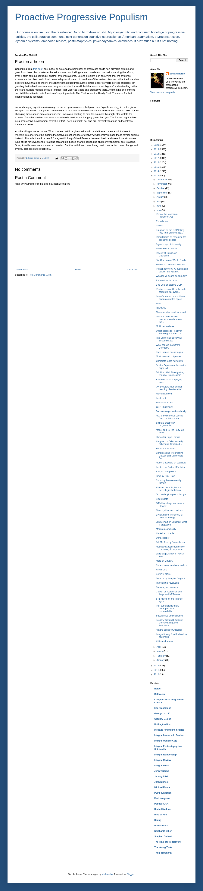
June (159, 206)
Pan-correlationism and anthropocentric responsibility (167, 608)
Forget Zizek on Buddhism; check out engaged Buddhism (169, 623)
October (161, 188)
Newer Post (22, 269)
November (162, 184)
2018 (157, 153)
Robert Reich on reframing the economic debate (171, 238)
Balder (157, 688)
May (159, 210)
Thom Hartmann (163, 853)
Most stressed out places (168, 356)
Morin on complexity (166, 529)
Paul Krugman (162, 798)
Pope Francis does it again (169, 352)
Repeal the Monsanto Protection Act (166, 215)
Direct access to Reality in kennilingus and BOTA (169, 332)
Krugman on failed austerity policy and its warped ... (169, 442)
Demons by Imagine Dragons (170, 578)
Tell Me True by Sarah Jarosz (170, 542)
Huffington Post (162, 724)
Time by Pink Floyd (165, 476)
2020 (157, 145)
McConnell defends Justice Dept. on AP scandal (169, 417)
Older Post (132, 269)
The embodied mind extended (171, 312)
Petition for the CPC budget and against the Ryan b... (172, 270)
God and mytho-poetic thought (171, 494)
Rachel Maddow (162, 809)
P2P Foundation (162, 793)
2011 (157, 670)
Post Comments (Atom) (40, 275)
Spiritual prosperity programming (165, 424)
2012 (157, 665)
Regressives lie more (166, 280)
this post (37, 68)
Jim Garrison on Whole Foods (171, 260)
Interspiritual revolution (167, 583)
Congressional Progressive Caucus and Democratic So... (169, 456)
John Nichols (161, 782)
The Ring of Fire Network (167, 842)
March (160, 651)
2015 (157, 167)
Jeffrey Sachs (161, 771)
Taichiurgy (161, 307)
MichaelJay (107, 874)
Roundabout (162, 221)
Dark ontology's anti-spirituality (171, 411)
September (162, 192)
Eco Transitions (162, 708)
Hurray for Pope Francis (168, 437)
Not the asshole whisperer (169, 630)
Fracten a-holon (164, 393)
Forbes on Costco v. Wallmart (171, 264)
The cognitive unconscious (169, 510)
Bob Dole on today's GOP (169, 285)
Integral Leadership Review (168, 735)
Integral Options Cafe (165, 740)
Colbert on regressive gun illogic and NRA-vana (169, 593)
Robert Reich (161, 825)
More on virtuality (164, 561)
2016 (157, 162)
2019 (157, 149)
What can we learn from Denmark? (168, 346)
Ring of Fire (160, 814)
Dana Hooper (162, 538)
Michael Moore (162, 787)
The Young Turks (163, 847)
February (161, 655)
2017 (157, 158)
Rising (157, 820)
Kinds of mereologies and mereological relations (168, 488)
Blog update (162, 499)
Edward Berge (177, 73)
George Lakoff (162, 713)
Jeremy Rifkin (161, 776)
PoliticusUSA (161, 803)
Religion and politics (166, 471)
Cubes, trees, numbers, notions (171, 565)
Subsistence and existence (169, 615)
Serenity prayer (163, 574)
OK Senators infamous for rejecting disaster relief (169, 388)
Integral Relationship (165, 754)
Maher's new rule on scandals (171, 462)
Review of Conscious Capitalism (166, 254)
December (162, 179)
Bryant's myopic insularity (168, 244)
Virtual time (161, 569)
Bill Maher (159, 694)
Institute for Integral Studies (169, 730)
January (161, 660)
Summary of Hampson (167, 587)
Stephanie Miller (163, 831)
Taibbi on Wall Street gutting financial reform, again (170, 373)
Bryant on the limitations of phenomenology (169, 516)
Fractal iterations (164, 402)
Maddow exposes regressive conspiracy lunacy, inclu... (170, 548)
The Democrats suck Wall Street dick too (169, 339)
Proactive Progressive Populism (81, 17)
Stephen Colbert (163, 836)
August (160, 197)
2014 (157, 171)
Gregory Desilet (162, 719)
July (159, 201)
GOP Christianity (164, 407)
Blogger (130, 874)
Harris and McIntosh (166, 448)
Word (158, 303)
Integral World (161, 765)
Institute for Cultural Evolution (171, 467)
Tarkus (159, 225)
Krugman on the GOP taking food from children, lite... (170, 231)
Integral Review (162, 760)
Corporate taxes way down (169, 361)
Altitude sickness (164, 641)
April (159, 647)
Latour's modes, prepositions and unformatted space (170, 297)
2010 (157, 674)
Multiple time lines (165, 326)
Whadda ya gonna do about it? (171, 276)
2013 (157, 175)
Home (78, 269)
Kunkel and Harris (165, 533)
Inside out (161, 398)
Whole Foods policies (166, 248)
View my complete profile (162, 92)
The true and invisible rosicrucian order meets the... (169, 319)
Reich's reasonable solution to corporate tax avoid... (171, 290)
